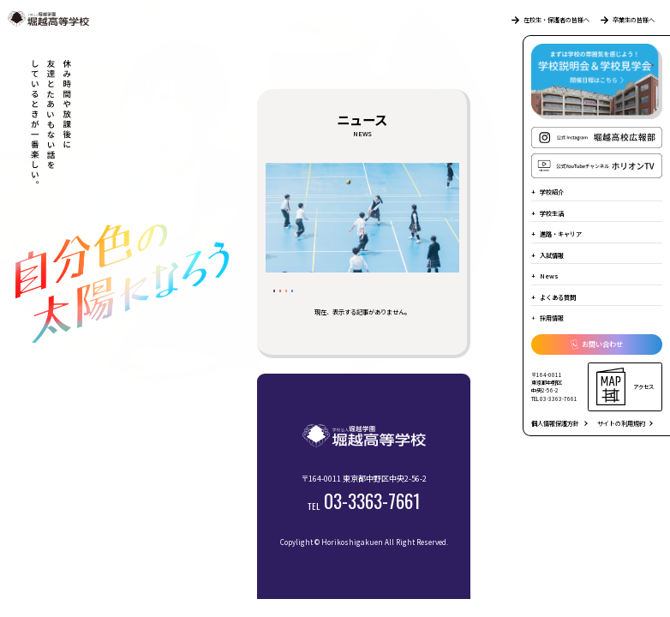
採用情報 (552, 318)
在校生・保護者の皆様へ (550, 19)
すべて (293, 298)
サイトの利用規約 (621, 423)
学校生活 (552, 213)
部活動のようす (309, 319)
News (549, 276)
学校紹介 (552, 192)
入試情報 (552, 255)
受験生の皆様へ (352, 298)
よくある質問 (558, 297)
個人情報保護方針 (555, 423)
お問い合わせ (597, 344)
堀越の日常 (419, 298)
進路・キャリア (561, 234)
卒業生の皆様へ (628, 19)
